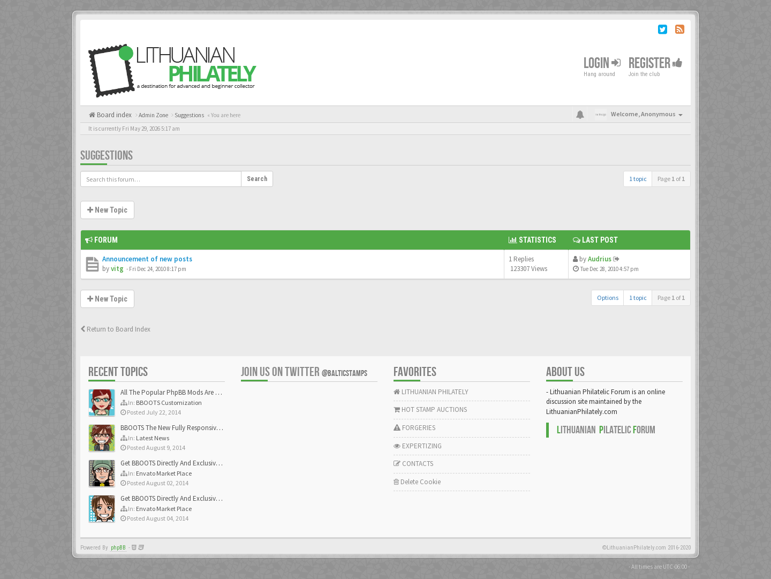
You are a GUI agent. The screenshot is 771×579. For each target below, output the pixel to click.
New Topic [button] (107, 210)
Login (602, 63)
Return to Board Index (115, 329)
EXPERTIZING (418, 445)
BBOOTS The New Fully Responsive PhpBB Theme (191, 427)
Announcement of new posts (147, 259)
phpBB (118, 547)
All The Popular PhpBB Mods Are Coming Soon (188, 392)
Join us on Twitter (304, 372)
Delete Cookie (417, 481)
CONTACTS (413, 463)
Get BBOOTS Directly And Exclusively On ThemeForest (196, 463)
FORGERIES (414, 427)
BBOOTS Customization (169, 402)
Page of (671, 179)
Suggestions (106, 155)
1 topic (638, 179)
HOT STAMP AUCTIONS (430, 409)
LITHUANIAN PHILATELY (431, 391)
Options (607, 298)
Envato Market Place (164, 473)
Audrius (599, 259)
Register (656, 63)
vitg (117, 268)
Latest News (152, 438)
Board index (113, 114)
